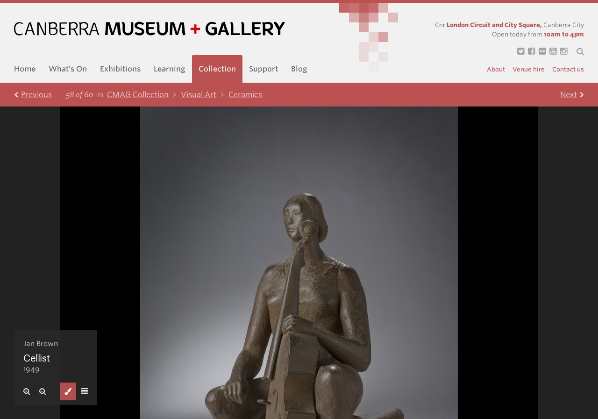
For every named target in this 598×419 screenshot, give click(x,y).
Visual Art (204, 94)
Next (572, 94)
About (496, 69)
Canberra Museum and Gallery (149, 28)
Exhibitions (120, 68)
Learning (169, 68)
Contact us (568, 69)
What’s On (68, 68)
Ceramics (245, 94)
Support (263, 68)
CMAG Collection (144, 94)
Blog (299, 68)
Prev (33, 94)
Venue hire (529, 69)
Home (25, 68)
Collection (217, 68)
